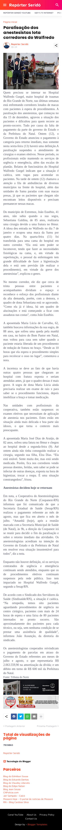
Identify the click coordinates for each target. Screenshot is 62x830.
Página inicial (10, 22)
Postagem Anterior (15, 726)
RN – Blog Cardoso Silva (16, 802)
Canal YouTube (15, 814)
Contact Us (31, 818)
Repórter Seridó (25, 4)
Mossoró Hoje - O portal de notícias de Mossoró (28, 799)
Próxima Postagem (47, 726)
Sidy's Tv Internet (44, 13)
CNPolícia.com (11, 792)
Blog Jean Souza (12, 789)
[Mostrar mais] (41, 716)
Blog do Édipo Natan (14, 786)
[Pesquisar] (57, 5)
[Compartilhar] (56, 45)
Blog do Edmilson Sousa (15, 776)
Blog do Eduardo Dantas (16, 779)
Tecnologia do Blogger (17, 761)
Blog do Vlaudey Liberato (16, 782)
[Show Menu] (4, 5)
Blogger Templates (37, 824)
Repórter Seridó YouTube (17, 13)
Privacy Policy (47, 814)
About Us (31, 814)
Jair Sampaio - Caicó (14, 795)
